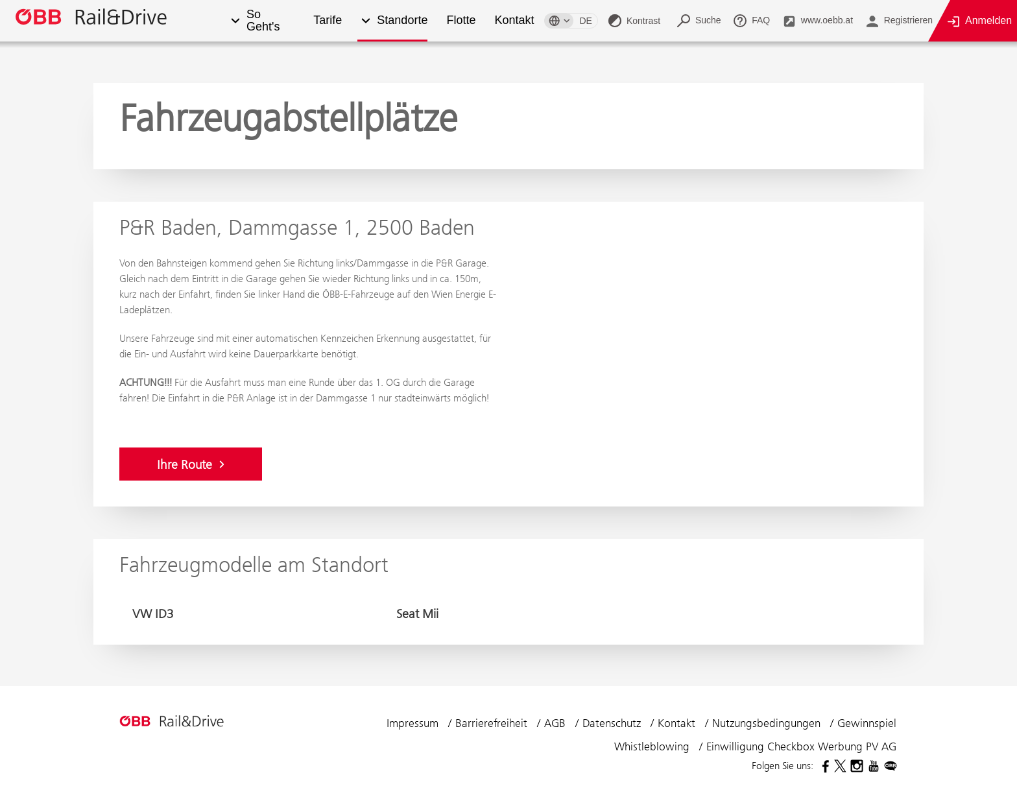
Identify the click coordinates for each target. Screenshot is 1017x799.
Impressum (414, 723)
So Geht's (263, 20)
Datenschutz (613, 723)
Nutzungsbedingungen (768, 723)
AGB (556, 723)
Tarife (327, 20)
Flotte (460, 20)
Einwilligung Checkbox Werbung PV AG (801, 746)
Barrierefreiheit (493, 723)
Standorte (401, 20)
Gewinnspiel (866, 723)
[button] (235, 21)
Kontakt (513, 20)
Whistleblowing (653, 746)
